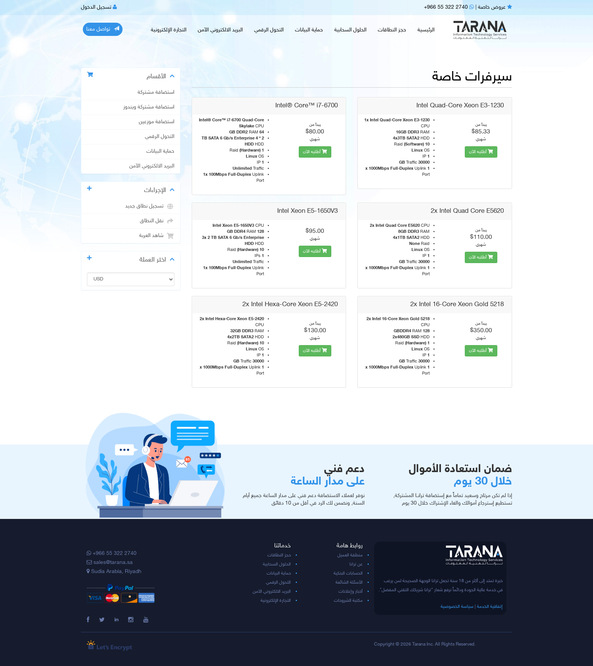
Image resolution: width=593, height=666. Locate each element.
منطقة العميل (350, 555)
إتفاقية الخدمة (490, 606)
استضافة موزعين (156, 122)
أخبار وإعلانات (350, 591)
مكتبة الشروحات (348, 600)
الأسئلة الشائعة (349, 582)
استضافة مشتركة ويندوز (148, 107)
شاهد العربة (156, 235)
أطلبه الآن (315, 152)
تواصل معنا (102, 29)
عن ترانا (356, 564)
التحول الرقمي (269, 30)
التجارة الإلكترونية (168, 30)
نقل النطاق (157, 221)
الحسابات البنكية (348, 573)
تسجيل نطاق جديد (149, 206)
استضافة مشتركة (156, 93)
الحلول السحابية (350, 30)
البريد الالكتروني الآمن (220, 30)
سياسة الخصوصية (457, 606)
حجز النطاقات (392, 30)
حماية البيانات (309, 30)
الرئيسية (426, 30)
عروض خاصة (495, 7)
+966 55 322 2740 (449, 7)
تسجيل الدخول (99, 7)
